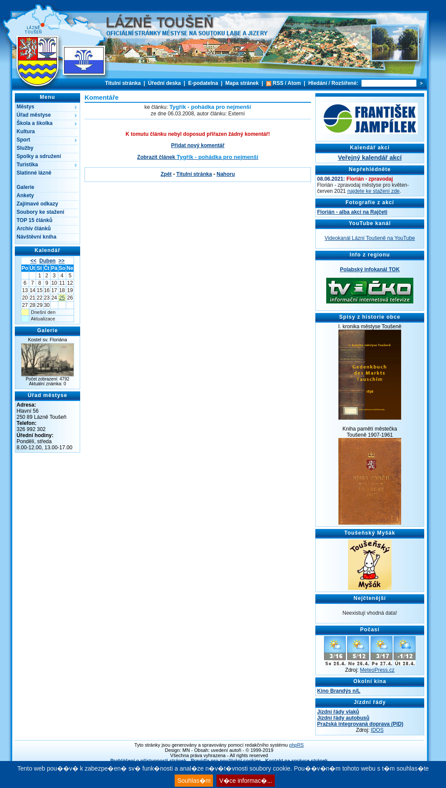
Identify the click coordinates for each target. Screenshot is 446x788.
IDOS (377, 730)
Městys (25, 107)
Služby (25, 148)
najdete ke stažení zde (373, 191)
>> (61, 261)
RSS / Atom (287, 83)
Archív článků (34, 229)
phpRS (296, 745)
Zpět (166, 174)
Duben (47, 261)
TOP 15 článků (34, 220)
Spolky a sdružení (39, 156)
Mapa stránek (242, 83)
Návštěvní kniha (36, 237)
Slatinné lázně (34, 173)
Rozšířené (343, 83)
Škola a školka (35, 123)
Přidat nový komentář (198, 145)
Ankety (25, 195)
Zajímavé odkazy (37, 204)
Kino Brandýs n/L (338, 691)
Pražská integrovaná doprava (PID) (360, 724)
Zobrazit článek (197, 157)
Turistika (27, 165)
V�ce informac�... (245, 780)
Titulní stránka (123, 83)
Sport (23, 140)
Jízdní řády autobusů (343, 718)
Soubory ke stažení (40, 212)
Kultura (26, 131)
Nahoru (225, 174)
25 (62, 298)
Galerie (25, 187)
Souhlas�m (193, 780)
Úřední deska (164, 83)
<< (33, 261)
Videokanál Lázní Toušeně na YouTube (369, 238)
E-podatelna (203, 83)
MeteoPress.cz (377, 670)
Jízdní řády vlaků (338, 712)
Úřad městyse (34, 115)
